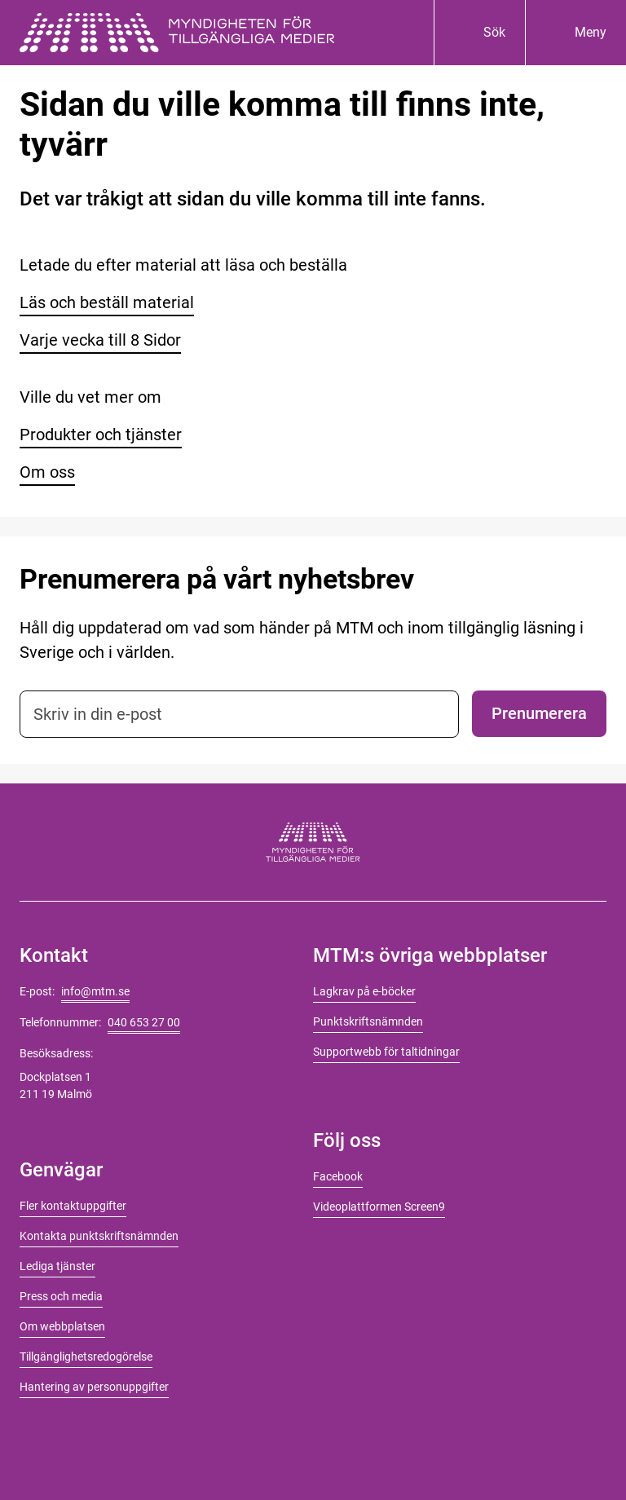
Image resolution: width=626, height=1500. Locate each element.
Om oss (47, 472)
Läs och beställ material (107, 302)
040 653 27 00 (144, 1022)
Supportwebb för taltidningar (386, 1051)
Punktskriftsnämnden (368, 1021)
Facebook (338, 1176)
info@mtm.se (95, 991)
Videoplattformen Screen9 (379, 1206)
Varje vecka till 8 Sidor (100, 340)
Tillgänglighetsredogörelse (86, 1356)
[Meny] (575, 32)
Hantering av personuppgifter (94, 1386)
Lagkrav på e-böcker (364, 991)
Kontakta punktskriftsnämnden (99, 1235)
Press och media (61, 1296)
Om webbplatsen (62, 1326)
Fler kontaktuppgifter (73, 1205)
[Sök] (479, 32)
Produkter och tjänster (101, 434)
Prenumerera (539, 713)
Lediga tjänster (57, 1266)
